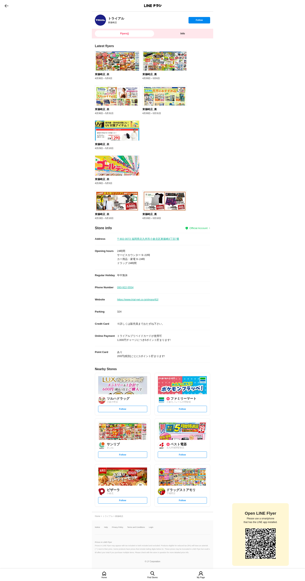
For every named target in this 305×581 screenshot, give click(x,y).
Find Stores (152, 577)
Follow (199, 21)
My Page (201, 577)
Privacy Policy (117, 527)
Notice (97, 527)
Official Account (199, 228)
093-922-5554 (125, 287)
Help (106, 527)
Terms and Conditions (136, 527)
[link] (100, 20)
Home (104, 577)
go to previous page (6, 5)
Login (151, 527)
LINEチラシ (152, 6)
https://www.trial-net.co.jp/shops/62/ (137, 299)
